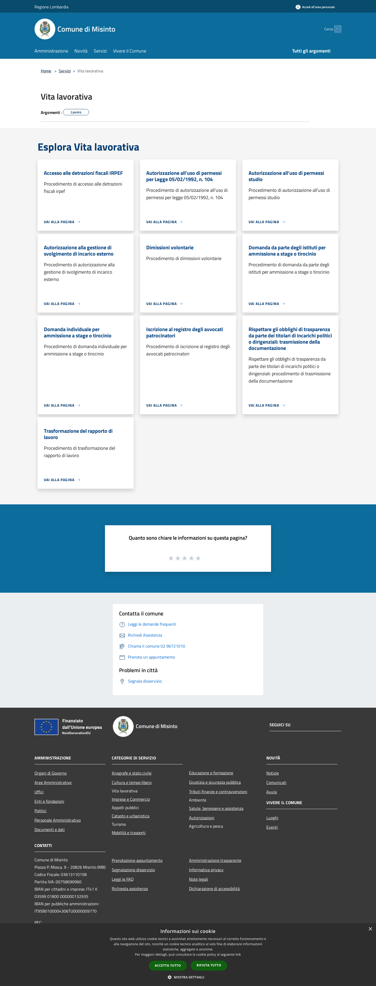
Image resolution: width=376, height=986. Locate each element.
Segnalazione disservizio (133, 870)
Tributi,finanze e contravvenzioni (218, 791)
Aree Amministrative (53, 782)
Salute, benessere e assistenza (216, 808)
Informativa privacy (206, 870)
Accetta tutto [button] (168, 965)
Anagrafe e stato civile (131, 773)
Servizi (65, 71)
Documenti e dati (49, 829)
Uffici (39, 792)
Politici (40, 811)
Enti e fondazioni (49, 801)
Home (46, 71)
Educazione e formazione (211, 773)
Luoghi (272, 818)
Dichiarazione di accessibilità (214, 888)
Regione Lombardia (51, 7)
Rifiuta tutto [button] (209, 965)
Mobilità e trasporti (129, 832)
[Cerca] (335, 29)
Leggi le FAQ (123, 879)
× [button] (370, 929)
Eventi (272, 827)
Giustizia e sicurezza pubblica (215, 782)
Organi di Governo (50, 773)
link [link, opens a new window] (238, 954)
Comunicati (276, 782)
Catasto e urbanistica (130, 816)
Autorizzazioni (201, 818)
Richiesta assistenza (130, 888)
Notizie (272, 773)
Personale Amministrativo (57, 820)
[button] (188, 977)
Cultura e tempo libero (131, 782)
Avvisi (271, 792)
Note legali (198, 879)
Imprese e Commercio (131, 799)
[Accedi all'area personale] (315, 7)
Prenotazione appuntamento (137, 860)
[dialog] (188, 955)
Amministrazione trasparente (215, 860)
